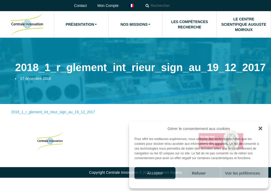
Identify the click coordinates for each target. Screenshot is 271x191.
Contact (80, 5)
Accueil (27, 24)
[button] (260, 128)
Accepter (155, 173)
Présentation (81, 24)
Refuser (199, 173)
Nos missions (135, 24)
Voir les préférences (242, 173)
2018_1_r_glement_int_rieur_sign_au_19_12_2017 (53, 112)
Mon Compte (108, 5)
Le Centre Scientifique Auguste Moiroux (243, 24)
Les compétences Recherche (189, 24)
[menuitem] (131, 5)
